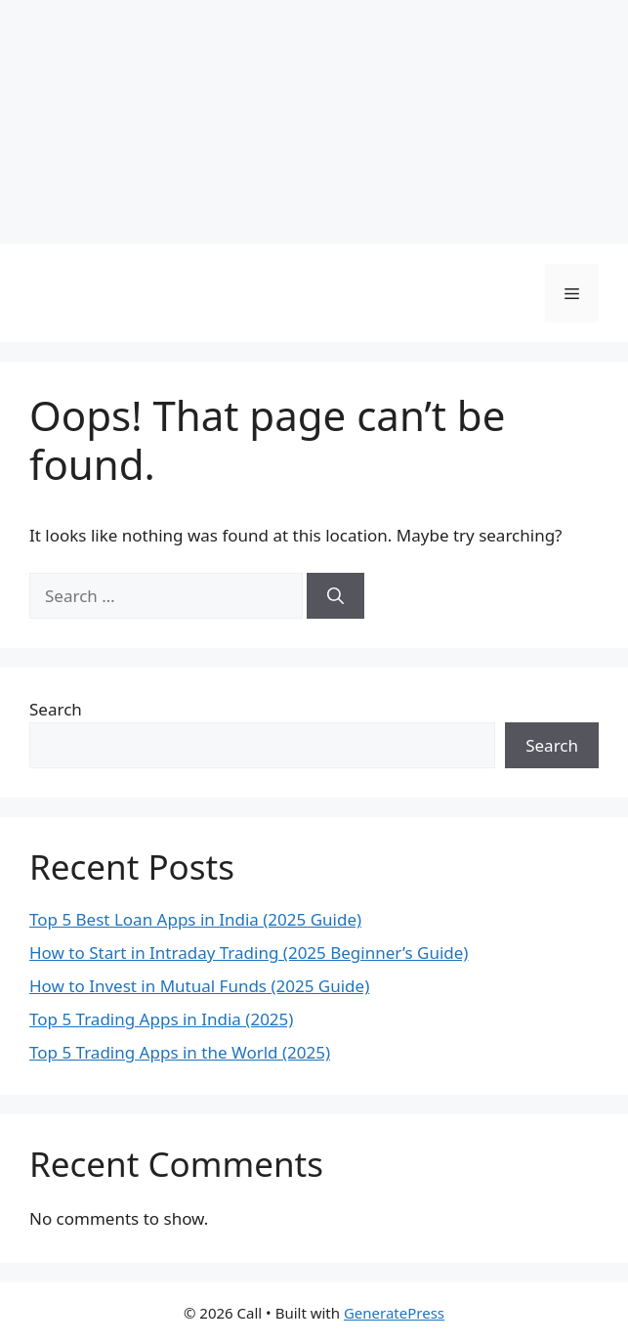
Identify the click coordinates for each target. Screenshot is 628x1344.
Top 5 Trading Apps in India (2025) (161, 1019)
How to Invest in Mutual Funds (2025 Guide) (199, 986)
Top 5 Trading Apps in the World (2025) (179, 1052)
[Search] (335, 596)
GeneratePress (394, 1312)
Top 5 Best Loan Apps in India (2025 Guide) (195, 919)
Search (55, 709)
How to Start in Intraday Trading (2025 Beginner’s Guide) (248, 952)
